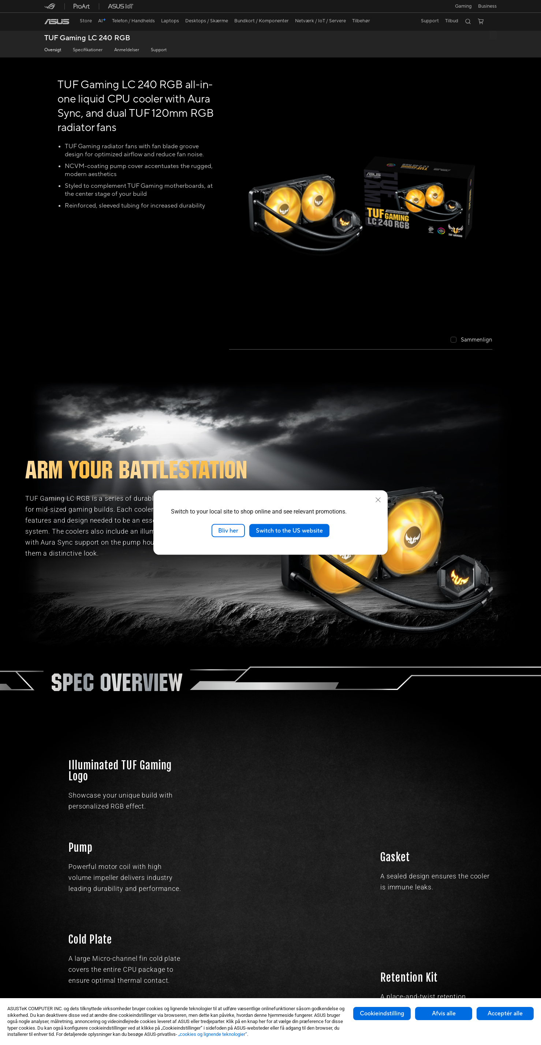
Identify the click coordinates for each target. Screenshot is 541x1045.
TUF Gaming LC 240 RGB (87, 38)
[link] (56, 21)
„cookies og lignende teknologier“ (212, 1034)
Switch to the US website (289, 530)
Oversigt (52, 50)
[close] (378, 500)
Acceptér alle (505, 1013)
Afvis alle (444, 1013)
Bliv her (228, 530)
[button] (462, 6)
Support (159, 50)
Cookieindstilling (382, 1013)
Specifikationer (87, 50)
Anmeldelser (126, 50)
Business (487, 6)
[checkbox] (471, 340)
